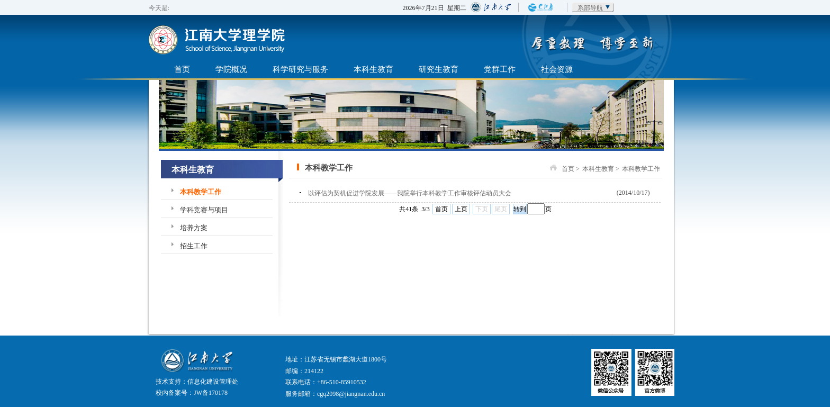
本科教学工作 (200, 192)
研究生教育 (438, 69)
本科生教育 (373, 69)
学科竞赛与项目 (204, 210)
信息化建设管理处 (212, 381)
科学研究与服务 (300, 69)
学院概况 (231, 69)
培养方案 (194, 228)
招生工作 (194, 246)
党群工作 (500, 69)
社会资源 (557, 69)
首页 (182, 69)
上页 (461, 209)
